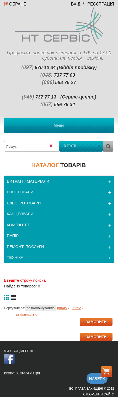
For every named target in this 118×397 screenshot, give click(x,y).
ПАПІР (13, 235)
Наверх (97, 378)
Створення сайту (98, 394)
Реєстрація (100, 4)
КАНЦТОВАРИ (20, 214)
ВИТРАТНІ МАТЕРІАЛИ (28, 181)
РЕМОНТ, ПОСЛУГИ (25, 246)
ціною (63, 308)
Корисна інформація (22, 373)
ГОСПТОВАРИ (20, 192)
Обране (17, 4)
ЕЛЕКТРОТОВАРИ (24, 203)
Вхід (76, 4)
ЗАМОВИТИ (95, 322)
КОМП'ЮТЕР (18, 225)
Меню (59, 125)
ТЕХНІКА (15, 257)
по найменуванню (40, 308)
